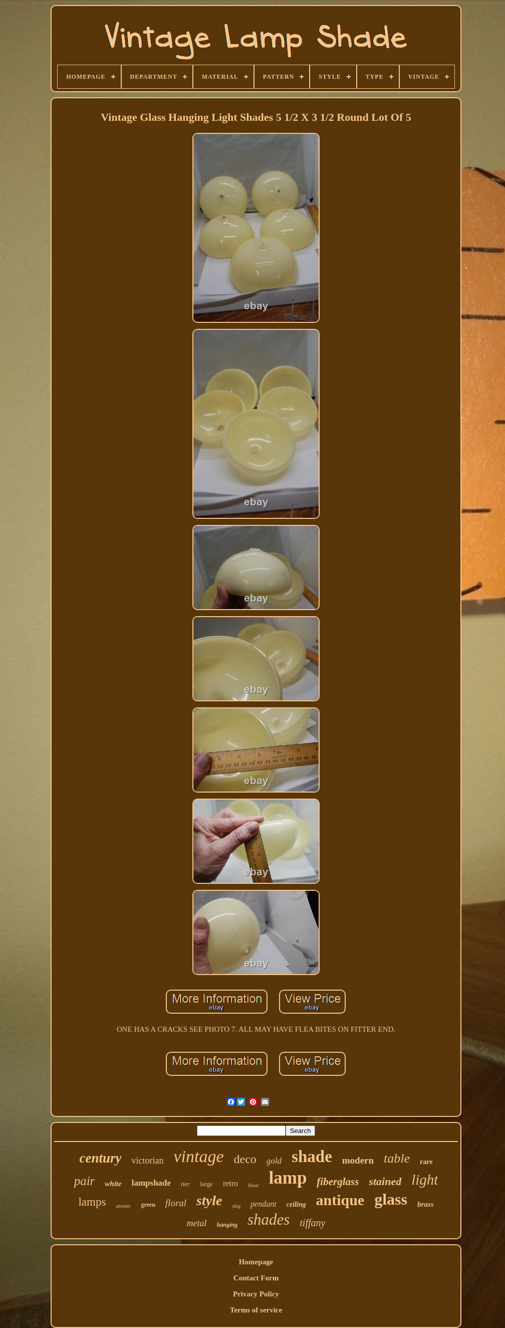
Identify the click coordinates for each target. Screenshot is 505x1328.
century (100, 1158)
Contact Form (256, 1278)
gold (274, 1161)
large (206, 1184)
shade (312, 1157)
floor (253, 1185)
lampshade (151, 1183)
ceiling (296, 1204)
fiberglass (338, 1182)
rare (426, 1162)
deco (245, 1159)
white (113, 1184)
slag (236, 1206)
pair (84, 1181)
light (424, 1180)
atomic (123, 1206)
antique (340, 1200)
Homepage (256, 1262)
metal (197, 1223)
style (209, 1200)
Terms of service (256, 1310)
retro (230, 1183)
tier (185, 1184)
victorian (147, 1161)
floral (175, 1203)
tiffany (312, 1222)
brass (425, 1204)
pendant (263, 1204)
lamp (288, 1178)
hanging (227, 1224)
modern (358, 1160)
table (397, 1158)
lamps (92, 1202)
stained (385, 1181)
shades (268, 1219)
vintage (198, 1156)
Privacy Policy (256, 1294)
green (148, 1204)
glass (390, 1199)
